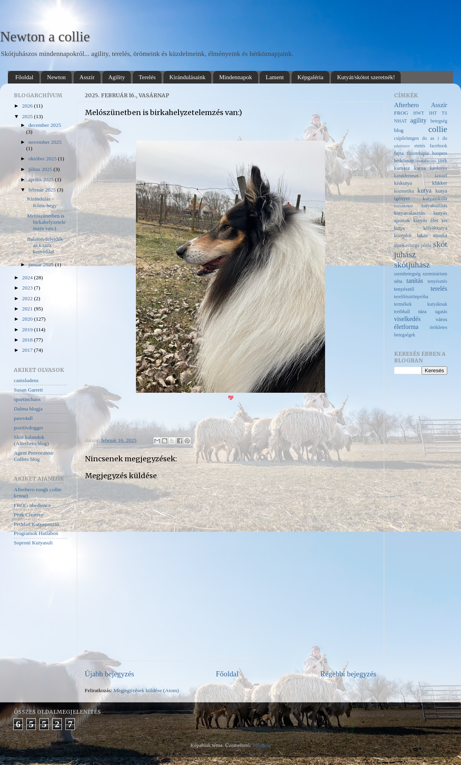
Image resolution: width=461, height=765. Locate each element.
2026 (28, 106)
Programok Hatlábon (36, 533)
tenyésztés (437, 281)
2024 (28, 277)
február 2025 (42, 190)
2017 (28, 350)
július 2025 (41, 169)
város (441, 319)
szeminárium (434, 274)
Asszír (87, 77)
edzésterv (402, 145)
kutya (424, 190)
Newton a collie (45, 37)
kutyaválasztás (409, 213)
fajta (398, 153)
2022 (28, 298)
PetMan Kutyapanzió (36, 524)
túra (422, 311)
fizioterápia (418, 153)
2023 (28, 288)
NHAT (400, 121)
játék (442, 160)
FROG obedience (32, 505)
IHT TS (438, 113)
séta (398, 281)
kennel (441, 175)
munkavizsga (406, 245)
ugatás (441, 311)
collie (437, 129)
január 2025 (41, 264)
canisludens (26, 380)
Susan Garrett (28, 390)
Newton (56, 77)
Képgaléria (310, 77)
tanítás (415, 280)
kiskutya (403, 183)
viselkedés (407, 319)
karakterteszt (406, 175)
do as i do (434, 138)
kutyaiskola (435, 198)
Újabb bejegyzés (109, 674)
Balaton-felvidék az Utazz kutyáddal (45, 245)
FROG (401, 113)
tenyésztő (404, 289)
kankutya (438, 168)
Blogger (261, 745)
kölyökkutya (435, 228)
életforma (406, 327)
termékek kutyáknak (420, 304)
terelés (439, 288)
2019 (28, 329)
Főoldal (24, 77)
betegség (439, 121)
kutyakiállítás (434, 205)
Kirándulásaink (187, 77)
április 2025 (41, 179)
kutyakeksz (403, 205)
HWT (418, 113)
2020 (28, 319)
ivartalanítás (425, 160)
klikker (439, 183)
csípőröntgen (406, 138)
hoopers (439, 153)
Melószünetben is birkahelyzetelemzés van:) (46, 222)
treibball (402, 311)
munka (440, 235)
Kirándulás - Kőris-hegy (42, 202)
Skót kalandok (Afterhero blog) (31, 440)
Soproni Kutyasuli (33, 543)
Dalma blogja (28, 409)
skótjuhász (412, 264)
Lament (275, 77)
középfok (403, 235)
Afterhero (406, 105)
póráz (426, 245)
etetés (420, 146)
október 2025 (43, 159)
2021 (28, 309)
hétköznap (404, 160)
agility (418, 120)
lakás (422, 235)
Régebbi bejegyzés (348, 674)
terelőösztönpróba (411, 296)
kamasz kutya (410, 168)
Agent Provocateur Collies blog (34, 456)
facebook (439, 146)
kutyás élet (425, 220)
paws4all (23, 418)
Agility (116, 77)
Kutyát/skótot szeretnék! (366, 77)
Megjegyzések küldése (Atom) (146, 690)
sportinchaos (27, 399)
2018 (28, 340)
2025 (28, 116)
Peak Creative (28, 515)
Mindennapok (235, 77)
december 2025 (44, 125)
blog (398, 130)
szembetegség (407, 274)
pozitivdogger (28, 428)
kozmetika (404, 191)
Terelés (147, 77)
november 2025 (44, 142)
